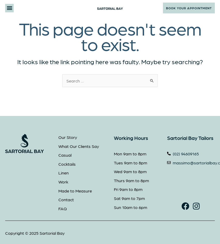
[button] (9, 8)
